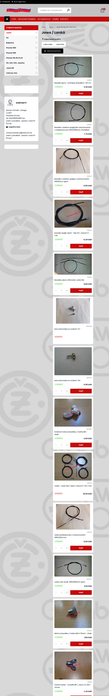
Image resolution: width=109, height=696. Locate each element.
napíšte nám (14, 127)
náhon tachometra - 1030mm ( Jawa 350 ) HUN (88, 494)
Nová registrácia (20, 2)
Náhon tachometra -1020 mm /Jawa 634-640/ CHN (56, 540)
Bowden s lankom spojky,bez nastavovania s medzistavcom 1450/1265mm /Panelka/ (88, 79)
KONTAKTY (64, 19)
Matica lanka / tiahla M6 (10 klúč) (55, 401)
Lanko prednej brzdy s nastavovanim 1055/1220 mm (87, 263)
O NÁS (13, 19)
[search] (68, 10)
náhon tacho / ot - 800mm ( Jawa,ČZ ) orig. (87, 448)
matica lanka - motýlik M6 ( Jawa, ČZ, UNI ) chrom (55, 355)
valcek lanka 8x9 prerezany (86, 586)
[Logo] (19, 10)
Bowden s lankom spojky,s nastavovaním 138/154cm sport (57, 127)
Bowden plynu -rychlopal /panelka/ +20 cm (54, 79)
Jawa (51, 27)
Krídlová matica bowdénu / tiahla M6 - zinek (87, 217)
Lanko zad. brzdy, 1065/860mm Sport (57, 306)
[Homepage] (7, 19)
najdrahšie (60, 44)
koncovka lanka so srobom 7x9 (57, 217)
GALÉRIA (55, 19)
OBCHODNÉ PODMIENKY (27, 19)
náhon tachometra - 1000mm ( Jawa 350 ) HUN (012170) (57, 494)
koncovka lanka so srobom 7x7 (88, 172)
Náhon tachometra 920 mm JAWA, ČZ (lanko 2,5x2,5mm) (87, 540)
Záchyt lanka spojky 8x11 (70, 626)
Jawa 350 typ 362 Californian (66, 27)
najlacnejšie (47, 44)
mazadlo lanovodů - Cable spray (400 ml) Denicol (86, 401)
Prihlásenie (6, 2)
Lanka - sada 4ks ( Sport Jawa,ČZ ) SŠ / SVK (54, 263)
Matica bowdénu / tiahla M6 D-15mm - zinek (88, 309)
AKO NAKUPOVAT (44, 19)
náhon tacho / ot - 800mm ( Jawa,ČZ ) (56, 444)
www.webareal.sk (63, 694)
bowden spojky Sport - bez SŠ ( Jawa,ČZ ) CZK (88, 127)
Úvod (43, 27)
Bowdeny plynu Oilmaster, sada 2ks (57, 169)
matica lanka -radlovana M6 (87, 355)
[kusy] (49, 92)
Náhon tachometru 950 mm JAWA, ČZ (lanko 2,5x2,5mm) (56, 586)
